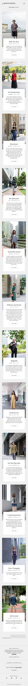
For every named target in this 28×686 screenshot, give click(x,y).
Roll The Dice (14, 42)
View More (14, 54)
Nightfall (14, 361)
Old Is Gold (14, 616)
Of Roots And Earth (14, 305)
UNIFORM (14, 654)
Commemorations (14, 515)
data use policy (18, 667)
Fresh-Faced (14, 413)
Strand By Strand (14, 252)
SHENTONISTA (9, 3)
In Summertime (14, 92)
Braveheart (14, 144)
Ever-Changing (14, 568)
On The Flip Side (14, 463)
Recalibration (14, 199)
